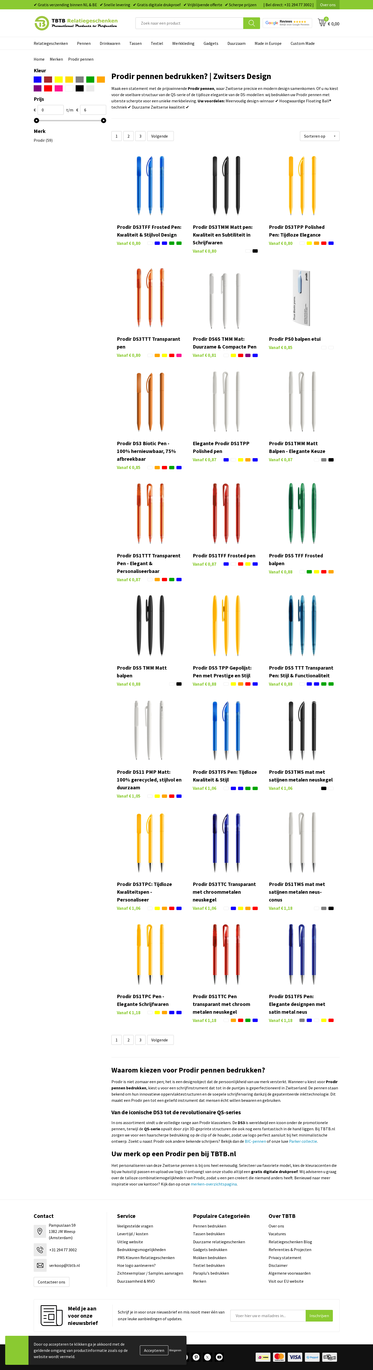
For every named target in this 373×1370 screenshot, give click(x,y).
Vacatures (277, 1233)
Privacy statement (285, 1257)
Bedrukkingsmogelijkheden (141, 1249)
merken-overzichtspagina (214, 1184)
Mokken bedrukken (209, 1257)
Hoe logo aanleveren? (136, 1265)
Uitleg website (130, 1241)
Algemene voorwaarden (290, 1273)
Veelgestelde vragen (135, 1226)
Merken (56, 59)
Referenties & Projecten (290, 1249)
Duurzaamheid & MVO (136, 1281)
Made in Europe (268, 43)
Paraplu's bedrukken (211, 1273)
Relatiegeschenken (51, 43)
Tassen (135, 43)
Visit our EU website (286, 1281)
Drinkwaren (110, 43)
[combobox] (189, 23)
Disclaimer (278, 1265)
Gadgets (211, 43)
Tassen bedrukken (209, 1233)
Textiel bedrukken (209, 1265)
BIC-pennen (255, 1141)
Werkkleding (183, 43)
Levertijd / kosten (132, 1233)
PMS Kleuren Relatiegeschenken (146, 1257)
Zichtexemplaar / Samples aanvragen (150, 1273)
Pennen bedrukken (209, 1226)
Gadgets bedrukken (210, 1249)
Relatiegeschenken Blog (290, 1241)
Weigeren (175, 1350)
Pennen (84, 43)
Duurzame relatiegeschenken (219, 1241)
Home (39, 59)
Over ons (328, 4)
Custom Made (303, 43)
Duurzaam (236, 43)
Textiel (157, 43)
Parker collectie (303, 1141)
